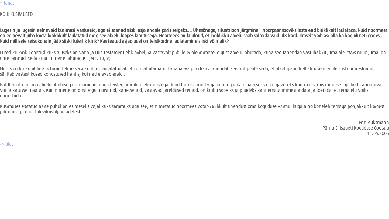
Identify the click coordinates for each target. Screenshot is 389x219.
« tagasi (7, 2)
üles (6, 144)
